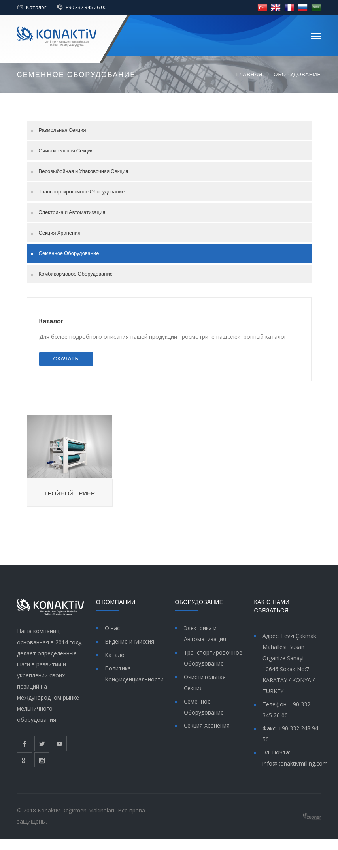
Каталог (36, 7)
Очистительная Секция (66, 150)
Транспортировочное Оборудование (82, 191)
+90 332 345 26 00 (86, 7)
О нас (112, 628)
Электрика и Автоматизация (72, 212)
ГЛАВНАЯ (249, 74)
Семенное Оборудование (69, 253)
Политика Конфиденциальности (134, 673)
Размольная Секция (62, 130)
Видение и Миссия (129, 641)
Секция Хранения (60, 232)
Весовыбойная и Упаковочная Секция (83, 171)
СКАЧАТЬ (66, 358)
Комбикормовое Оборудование (76, 274)
